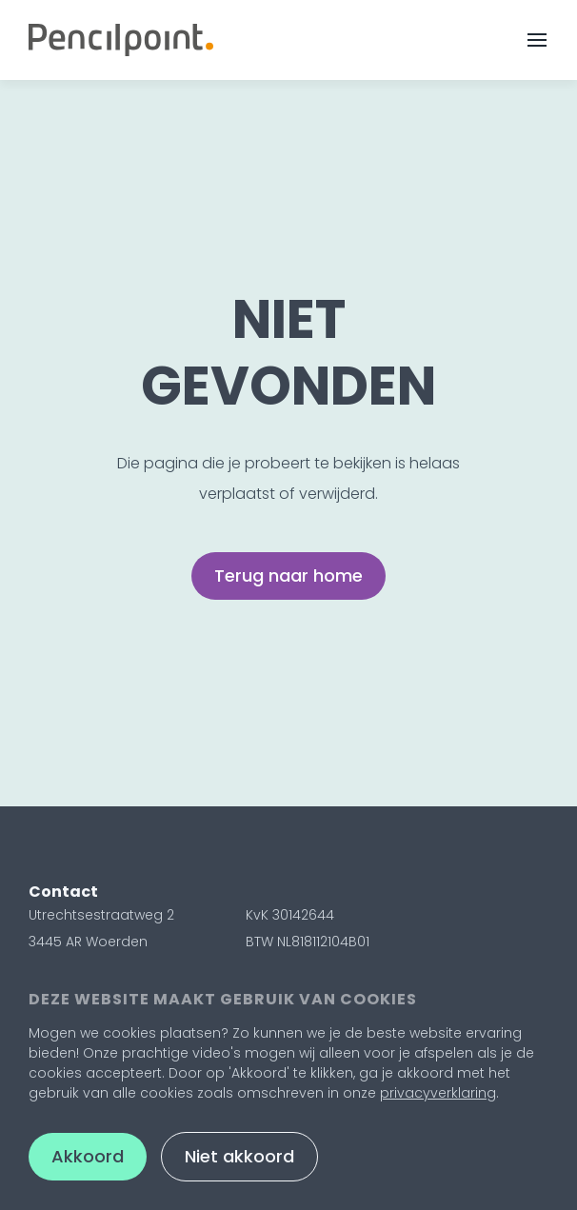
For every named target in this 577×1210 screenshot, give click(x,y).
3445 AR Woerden (88, 941)
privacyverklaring (438, 1092)
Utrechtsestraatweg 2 (101, 914)
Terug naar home (288, 575)
